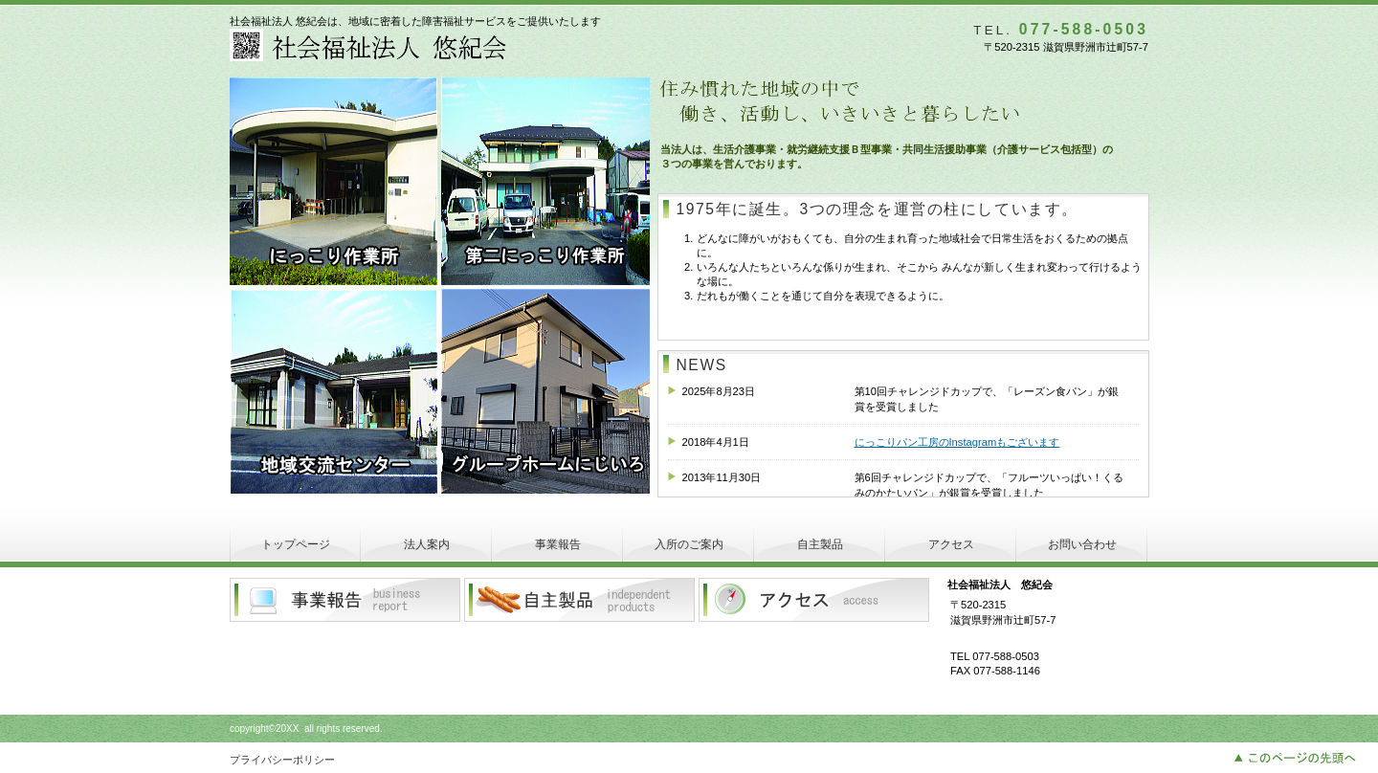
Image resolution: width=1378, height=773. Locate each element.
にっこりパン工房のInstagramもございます (957, 442)
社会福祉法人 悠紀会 (459, 45)
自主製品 (579, 600)
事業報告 (345, 600)
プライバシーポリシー (282, 759)
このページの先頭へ (1300, 755)
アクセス (814, 600)
